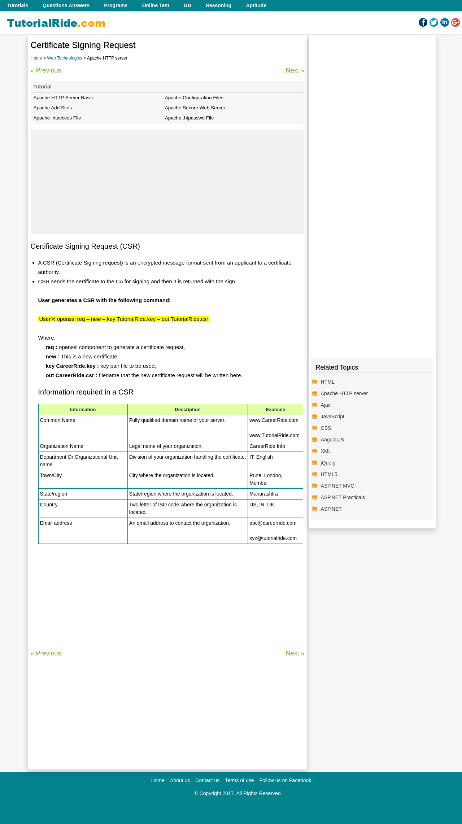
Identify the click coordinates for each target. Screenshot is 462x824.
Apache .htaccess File (57, 118)
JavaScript (332, 416)
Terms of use (239, 780)
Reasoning (219, 5)
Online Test (155, 5)
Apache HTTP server (344, 393)
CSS (326, 428)
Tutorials (17, 5)
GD (187, 5)
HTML (328, 382)
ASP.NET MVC (337, 486)
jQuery (328, 463)
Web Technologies (65, 58)
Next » (295, 70)
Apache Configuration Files (194, 97)
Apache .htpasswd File (189, 118)
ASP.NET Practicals (343, 497)
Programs (115, 5)
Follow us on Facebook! (286, 780)
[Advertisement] (168, 181)
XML (326, 451)
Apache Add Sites (53, 107)
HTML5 (329, 474)
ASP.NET (331, 509)
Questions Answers (66, 5)
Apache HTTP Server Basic (63, 97)
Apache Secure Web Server (195, 107)
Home (36, 58)
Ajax (326, 405)
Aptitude (256, 5)
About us (180, 780)
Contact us (207, 780)
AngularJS (332, 439)
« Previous (46, 70)
